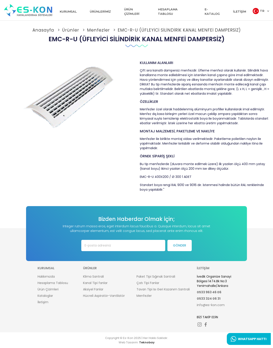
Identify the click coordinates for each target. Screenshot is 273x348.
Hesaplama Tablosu (53, 283)
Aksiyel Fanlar (93, 289)
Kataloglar (45, 295)
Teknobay (147, 342)
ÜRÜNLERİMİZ (100, 11)
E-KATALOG (212, 11)
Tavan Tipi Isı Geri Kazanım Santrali (163, 289)
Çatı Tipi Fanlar (147, 283)
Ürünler (71, 30)
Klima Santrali (93, 276)
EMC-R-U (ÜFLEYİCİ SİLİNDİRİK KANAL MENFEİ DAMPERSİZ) (179, 30)
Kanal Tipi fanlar (95, 283)
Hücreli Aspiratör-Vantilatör (104, 295)
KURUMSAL (68, 11)
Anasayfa (43, 30)
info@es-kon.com (211, 305)
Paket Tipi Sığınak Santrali (155, 276)
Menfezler (99, 30)
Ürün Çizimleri (48, 289)
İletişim (43, 302)
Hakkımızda (46, 276)
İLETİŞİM (239, 11)
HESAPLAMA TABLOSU (168, 11)
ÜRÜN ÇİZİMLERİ (131, 11)
